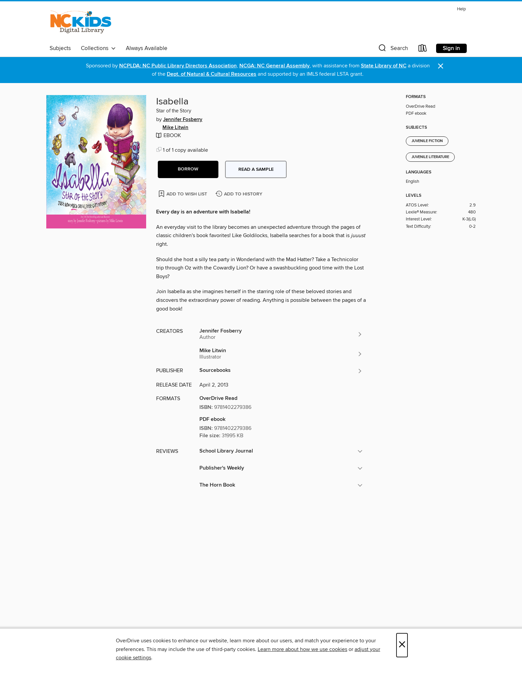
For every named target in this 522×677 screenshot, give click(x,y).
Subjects (60, 48)
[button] (392, 49)
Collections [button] (98, 48)
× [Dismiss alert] (440, 66)
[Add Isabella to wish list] (183, 193)
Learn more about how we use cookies (302, 649)
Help (461, 9)
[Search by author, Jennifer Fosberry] (281, 334)
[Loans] (423, 49)
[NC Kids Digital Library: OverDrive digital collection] (81, 23)
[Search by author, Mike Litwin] (281, 354)
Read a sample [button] (256, 169)
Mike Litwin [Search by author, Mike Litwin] (175, 128)
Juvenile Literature (430, 157)
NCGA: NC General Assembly (274, 65)
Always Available (146, 48)
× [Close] (402, 645)
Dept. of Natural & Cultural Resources (211, 74)
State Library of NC (383, 65)
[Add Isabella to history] (239, 194)
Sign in (451, 48)
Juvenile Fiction (427, 141)
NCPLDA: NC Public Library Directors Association (178, 65)
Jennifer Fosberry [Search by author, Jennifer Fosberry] (182, 120)
